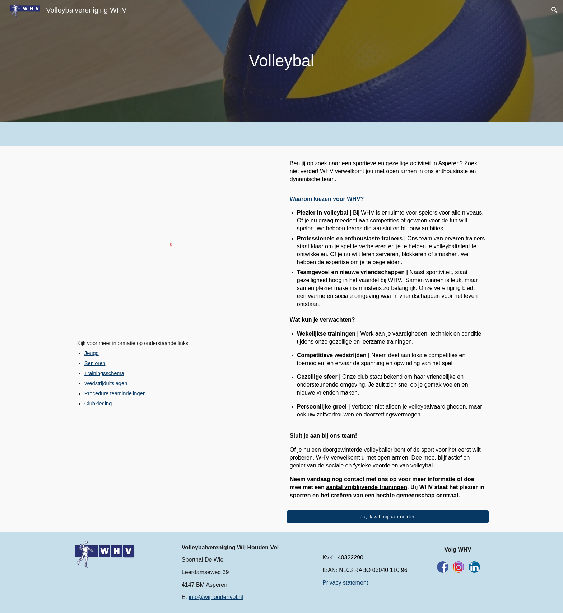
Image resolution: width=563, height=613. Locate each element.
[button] (554, 10)
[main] (281, 61)
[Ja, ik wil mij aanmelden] (387, 516)
